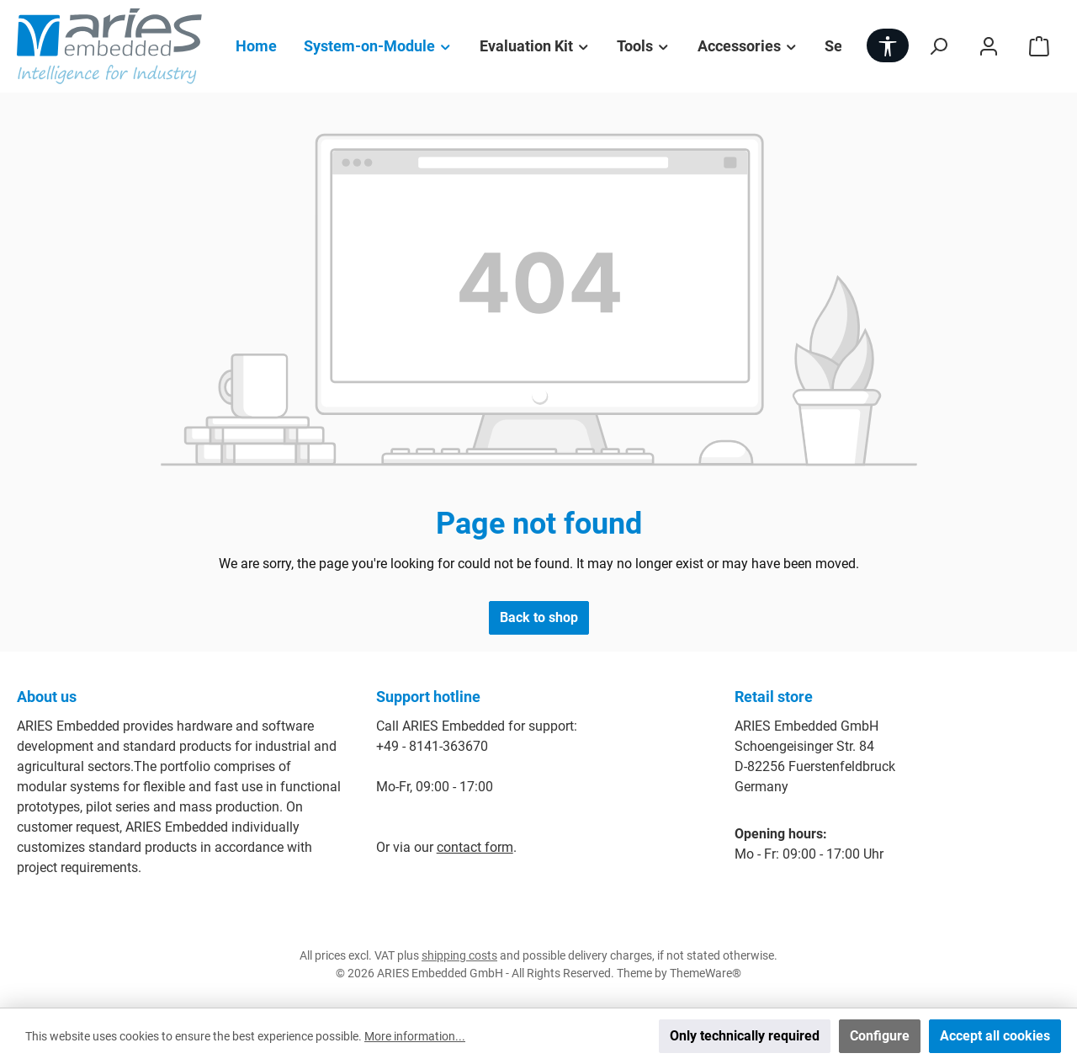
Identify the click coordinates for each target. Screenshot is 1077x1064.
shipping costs (459, 955)
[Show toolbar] (888, 45)
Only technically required (745, 1036)
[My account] (989, 46)
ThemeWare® (705, 973)
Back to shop (539, 617)
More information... (414, 1036)
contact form (475, 847)
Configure (880, 1036)
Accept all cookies (995, 1036)
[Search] (938, 46)
